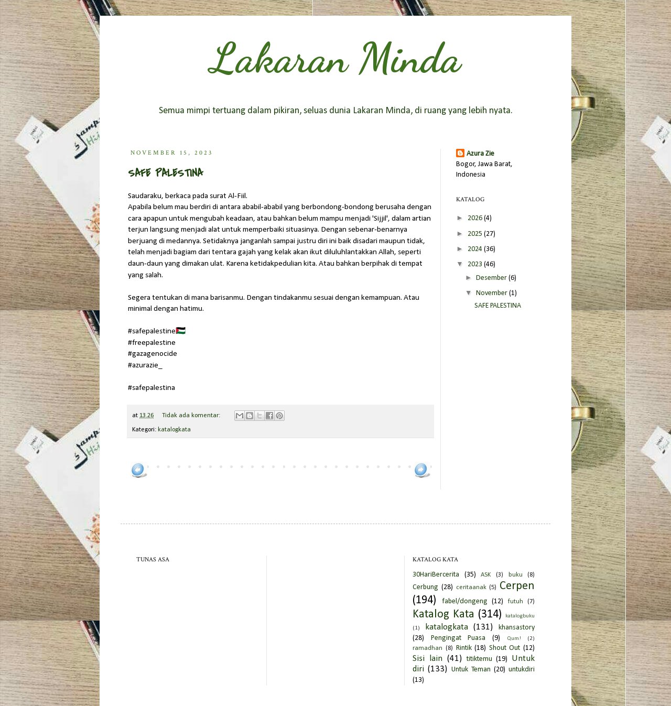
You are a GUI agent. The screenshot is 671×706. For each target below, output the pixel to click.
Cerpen (517, 586)
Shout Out (505, 648)
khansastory (517, 628)
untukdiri (521, 670)
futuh (515, 602)
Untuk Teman (471, 670)
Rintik (464, 648)
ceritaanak (471, 587)
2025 (476, 234)
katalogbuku (520, 616)
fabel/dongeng (465, 601)
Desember (492, 278)
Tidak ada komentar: (192, 415)
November (492, 293)
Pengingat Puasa (458, 638)
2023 (476, 264)
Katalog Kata (443, 615)
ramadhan (427, 648)
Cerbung (425, 587)
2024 (476, 249)
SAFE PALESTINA (165, 173)
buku (515, 575)
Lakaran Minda (335, 57)
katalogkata (174, 430)
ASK (486, 575)
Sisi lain (427, 658)
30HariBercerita (436, 575)
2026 (476, 218)
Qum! (514, 639)
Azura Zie (480, 154)
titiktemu (479, 659)
